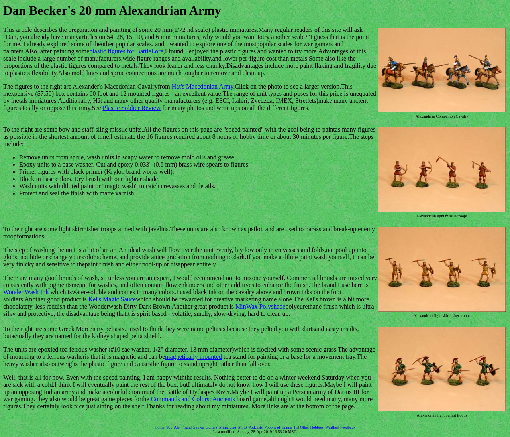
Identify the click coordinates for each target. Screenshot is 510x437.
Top (169, 427)
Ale (176, 427)
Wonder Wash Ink (26, 292)
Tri (296, 427)
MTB (242, 427)
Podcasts (256, 427)
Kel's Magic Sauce (112, 299)
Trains (287, 427)
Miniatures (227, 427)
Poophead (272, 427)
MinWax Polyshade (260, 306)
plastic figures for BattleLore (126, 51)
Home (159, 427)
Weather (331, 427)
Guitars (211, 427)
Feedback (347, 427)
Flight (186, 427)
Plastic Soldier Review (132, 107)
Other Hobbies (312, 427)
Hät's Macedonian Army (202, 86)
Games (198, 427)
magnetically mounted (193, 356)
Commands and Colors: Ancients (193, 399)
